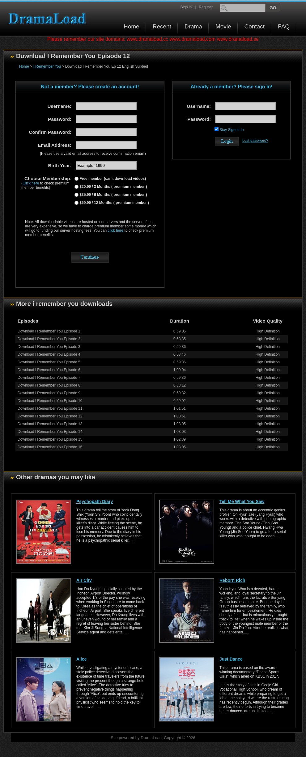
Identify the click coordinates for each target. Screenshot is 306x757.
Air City (84, 580)
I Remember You (47, 66)
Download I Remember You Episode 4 (49, 354)
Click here (31, 183)
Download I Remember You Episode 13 (50, 424)
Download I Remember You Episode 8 (49, 385)
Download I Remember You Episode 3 (49, 347)
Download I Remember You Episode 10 (50, 401)
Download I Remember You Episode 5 (49, 362)
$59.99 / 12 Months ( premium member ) (114, 203)
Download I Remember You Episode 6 (49, 370)
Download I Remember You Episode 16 (50, 447)
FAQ (284, 26)
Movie (223, 26)
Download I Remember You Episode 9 (49, 393)
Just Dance (231, 659)
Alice (81, 659)
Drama (193, 26)
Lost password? (255, 140)
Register (206, 7)
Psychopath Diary (94, 501)
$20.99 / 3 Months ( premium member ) (113, 186)
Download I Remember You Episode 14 (50, 431)
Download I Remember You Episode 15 (50, 439)
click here (116, 230)
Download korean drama (48, 18)
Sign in (186, 7)
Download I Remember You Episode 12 (50, 416)
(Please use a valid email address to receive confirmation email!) (93, 153)
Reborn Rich (232, 580)
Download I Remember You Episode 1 (49, 331)
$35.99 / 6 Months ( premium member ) (113, 194)
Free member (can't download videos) (112, 178)
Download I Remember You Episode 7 (49, 377)
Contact (254, 26)
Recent (162, 26)
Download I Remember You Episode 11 (50, 408)
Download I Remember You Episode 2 (49, 339)
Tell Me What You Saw (241, 501)
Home (131, 26)
